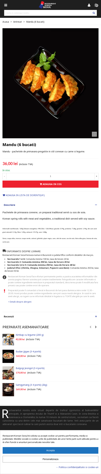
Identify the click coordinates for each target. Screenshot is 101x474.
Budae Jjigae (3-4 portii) (28, 351)
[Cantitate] (50, 176)
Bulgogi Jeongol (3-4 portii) (30, 368)
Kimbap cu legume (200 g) (30, 334)
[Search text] (47, 13)
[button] (50, 205)
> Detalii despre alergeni (19, 301)
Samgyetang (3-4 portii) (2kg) (31, 384)
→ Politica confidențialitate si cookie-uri (77, 467)
